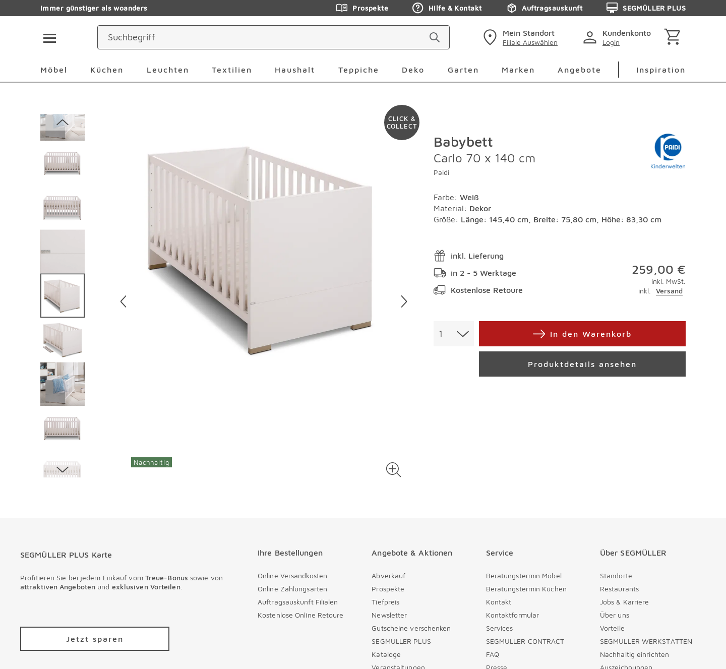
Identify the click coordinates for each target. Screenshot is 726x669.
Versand (669, 290)
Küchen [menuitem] (107, 69)
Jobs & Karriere (624, 601)
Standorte (616, 575)
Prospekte (388, 588)
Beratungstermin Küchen (526, 588)
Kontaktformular (512, 615)
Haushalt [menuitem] (295, 69)
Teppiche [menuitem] (358, 69)
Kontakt (499, 601)
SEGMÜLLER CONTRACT (525, 641)
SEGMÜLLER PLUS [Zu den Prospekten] (646, 8)
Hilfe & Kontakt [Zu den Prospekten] (446, 8)
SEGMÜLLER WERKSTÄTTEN (646, 641)
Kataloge (386, 654)
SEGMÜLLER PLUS (401, 641)
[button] (393, 469)
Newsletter (389, 615)
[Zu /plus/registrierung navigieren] (94, 639)
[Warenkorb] (674, 37)
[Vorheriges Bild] (123, 301)
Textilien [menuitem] (232, 69)
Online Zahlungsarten (292, 588)
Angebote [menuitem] (579, 69)
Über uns (614, 615)
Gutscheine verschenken (411, 628)
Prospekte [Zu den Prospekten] (362, 8)
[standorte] (519, 37)
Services (499, 628)
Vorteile (612, 628)
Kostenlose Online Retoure (301, 615)
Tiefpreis (385, 601)
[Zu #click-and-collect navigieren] (401, 122)
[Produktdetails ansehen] (582, 364)
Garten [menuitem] (463, 69)
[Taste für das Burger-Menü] (46, 37)
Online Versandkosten (292, 575)
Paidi (441, 172)
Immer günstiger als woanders (94, 8)
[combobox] (454, 333)
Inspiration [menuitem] (661, 69)
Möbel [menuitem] (54, 69)
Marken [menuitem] (518, 69)
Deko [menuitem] (413, 69)
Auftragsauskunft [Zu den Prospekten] (544, 8)
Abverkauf (388, 575)
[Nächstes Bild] (404, 301)
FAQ (492, 654)
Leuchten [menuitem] (168, 69)
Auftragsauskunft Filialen (298, 601)
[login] (619, 37)
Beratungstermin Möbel (524, 575)
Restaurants (619, 588)
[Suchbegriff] (323, 37)
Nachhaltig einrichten (634, 654)
